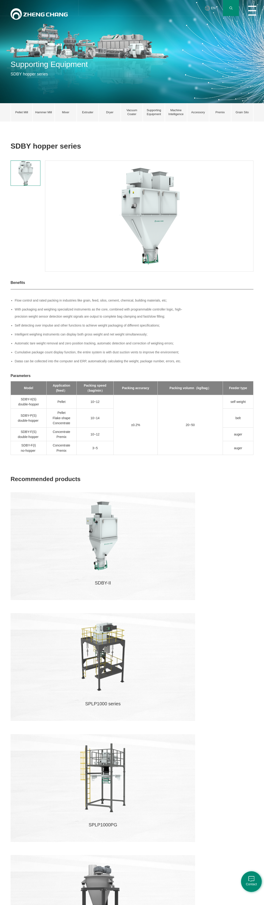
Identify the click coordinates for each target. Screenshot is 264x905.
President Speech (16, 801)
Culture (145, 799)
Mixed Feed (39, 814)
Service (102, 806)
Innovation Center (82, 793)
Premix (36, 821)
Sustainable (18, 832)
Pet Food (38, 836)
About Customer (151, 813)
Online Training (107, 799)
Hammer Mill (61, 799)
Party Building (19, 817)
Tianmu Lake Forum (84, 823)
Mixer (57, 806)
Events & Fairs (150, 828)
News (144, 792)
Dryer (57, 821)
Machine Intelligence (61, 848)
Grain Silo (60, 872)
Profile (14, 792)
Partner (167, 792)
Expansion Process (38, 804)
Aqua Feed (39, 828)
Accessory (60, 858)
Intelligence (39, 843)
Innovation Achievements (84, 812)
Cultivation (125, 803)
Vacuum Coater (63, 828)
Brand (14, 810)
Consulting (104, 813)
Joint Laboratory (85, 803)
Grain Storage (41, 850)
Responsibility (19, 825)
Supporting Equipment (60, 837)
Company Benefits (125, 793)
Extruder (59, 813)
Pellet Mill (60, 792)
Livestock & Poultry (39, 793)
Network (103, 792)
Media (145, 821)
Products (146, 806)
